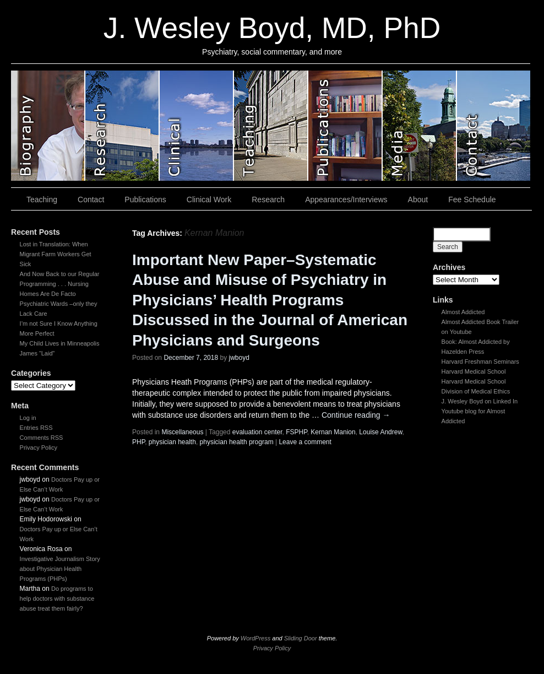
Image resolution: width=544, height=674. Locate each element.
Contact (91, 199)
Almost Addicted (463, 312)
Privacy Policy (38, 447)
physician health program (237, 442)
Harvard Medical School (474, 371)
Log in (28, 417)
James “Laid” (37, 353)
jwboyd (239, 358)
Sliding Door (300, 638)
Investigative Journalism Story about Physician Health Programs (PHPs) (60, 569)
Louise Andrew (380, 432)
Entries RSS (36, 427)
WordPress (255, 638)
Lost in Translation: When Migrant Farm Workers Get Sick (55, 254)
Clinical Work (209, 199)
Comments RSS (41, 437)
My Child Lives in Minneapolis (60, 343)
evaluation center (257, 432)
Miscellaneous (182, 432)
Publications (145, 199)
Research (268, 199)
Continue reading (356, 415)
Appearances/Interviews (346, 199)
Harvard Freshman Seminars (480, 361)
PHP (138, 442)
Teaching (41, 199)
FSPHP (296, 432)
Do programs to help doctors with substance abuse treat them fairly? (57, 598)
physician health (172, 442)
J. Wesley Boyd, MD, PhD (272, 28)
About (418, 199)
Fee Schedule (472, 199)
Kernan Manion (333, 432)
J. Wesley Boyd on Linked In (480, 401)
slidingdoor (48, 126)
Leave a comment (305, 442)
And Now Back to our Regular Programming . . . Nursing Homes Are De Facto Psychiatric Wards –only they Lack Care (60, 294)
